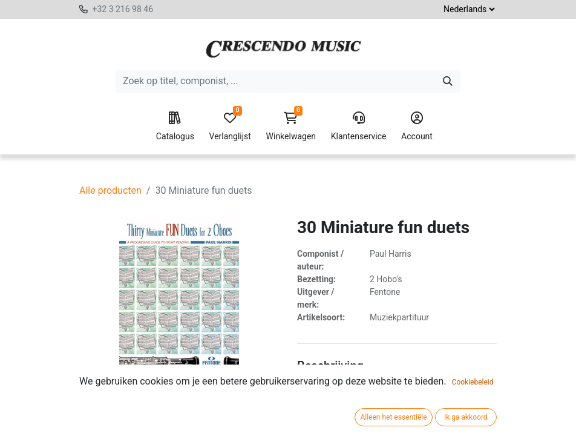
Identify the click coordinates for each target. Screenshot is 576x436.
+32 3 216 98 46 (122, 9)
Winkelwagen (291, 126)
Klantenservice (359, 126)
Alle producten (110, 190)
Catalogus (175, 126)
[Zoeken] (447, 81)
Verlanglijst (230, 126)
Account (417, 126)
